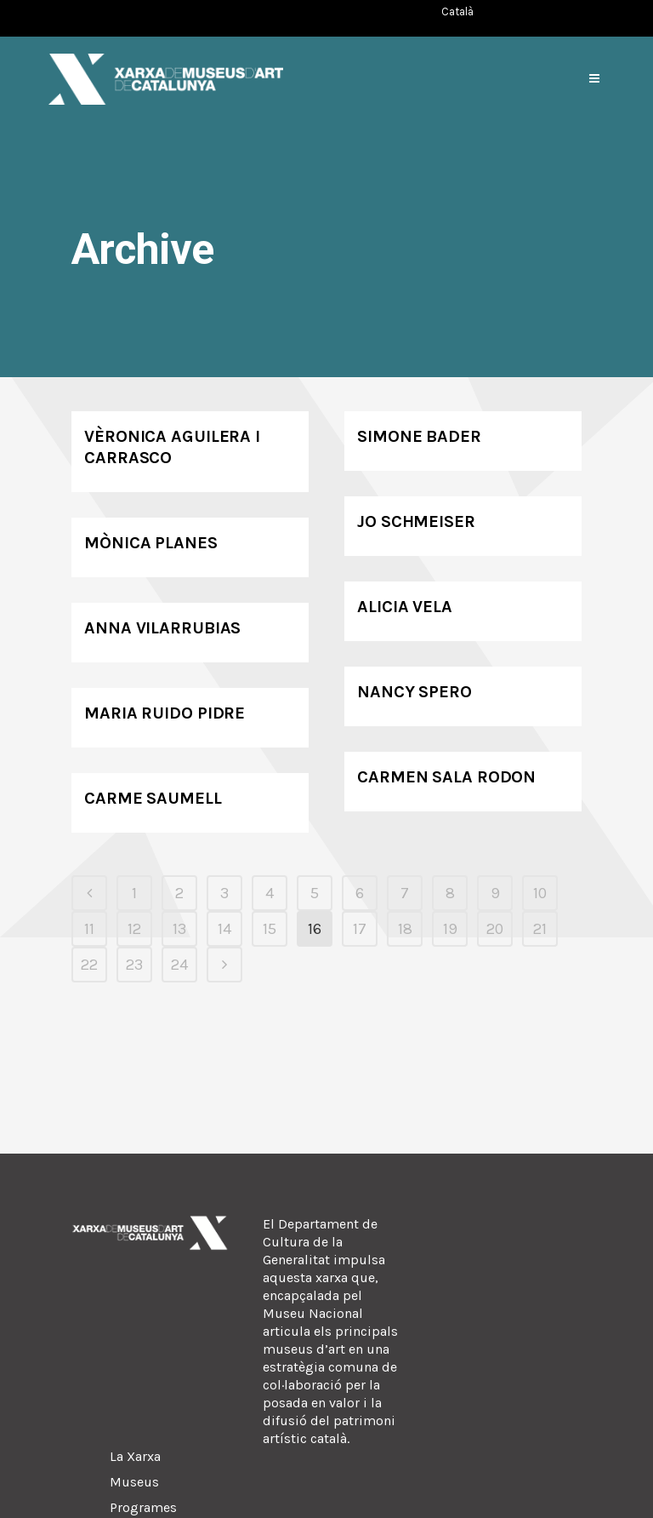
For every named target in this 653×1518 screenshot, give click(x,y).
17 (359, 928)
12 (134, 928)
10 (540, 893)
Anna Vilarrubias (162, 628)
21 (540, 928)
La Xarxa (135, 1456)
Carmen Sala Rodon (446, 777)
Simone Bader (419, 436)
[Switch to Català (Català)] (457, 11)
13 (179, 928)
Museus (134, 1482)
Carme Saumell (153, 798)
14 (224, 928)
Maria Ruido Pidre (164, 713)
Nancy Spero (414, 692)
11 (89, 928)
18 (405, 928)
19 (450, 928)
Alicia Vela (404, 606)
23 (134, 964)
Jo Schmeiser (416, 521)
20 (494, 928)
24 (179, 964)
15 (269, 928)
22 (89, 964)
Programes (143, 1507)
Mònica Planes (151, 543)
